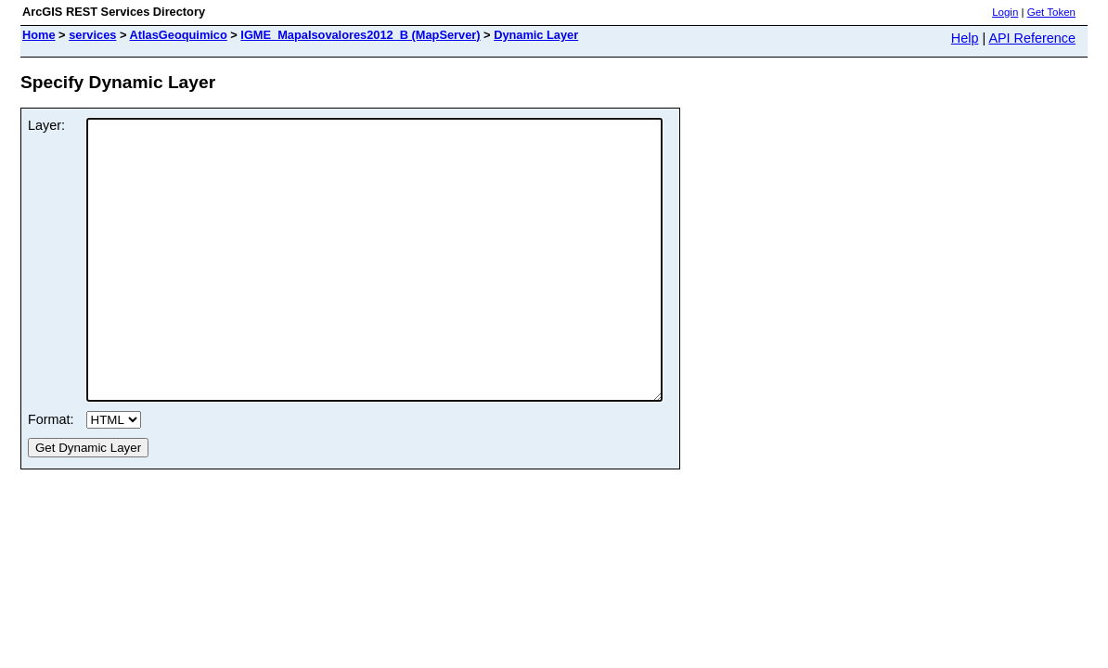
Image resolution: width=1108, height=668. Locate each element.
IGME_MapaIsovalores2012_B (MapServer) (360, 35)
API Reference (1032, 38)
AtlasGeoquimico (178, 35)
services (92, 35)
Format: (51, 475)
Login (1005, 12)
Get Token (1051, 12)
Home (39, 35)
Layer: (46, 125)
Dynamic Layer (536, 35)
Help (965, 38)
